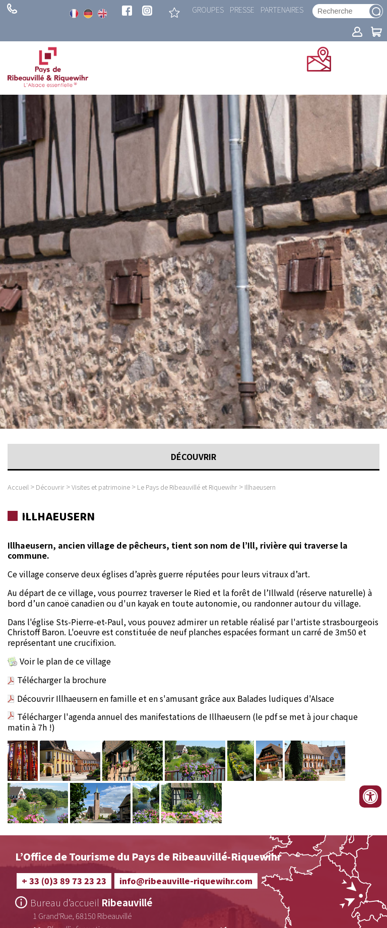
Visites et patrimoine (101, 487)
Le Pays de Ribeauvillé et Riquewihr (187, 487)
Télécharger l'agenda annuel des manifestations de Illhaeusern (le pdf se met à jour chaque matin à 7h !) (183, 721)
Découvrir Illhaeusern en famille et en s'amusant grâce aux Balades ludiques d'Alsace (171, 698)
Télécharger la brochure (61, 680)
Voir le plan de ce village (65, 661)
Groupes (208, 9)
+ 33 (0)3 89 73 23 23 (12, 9)
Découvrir (50, 487)
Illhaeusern (260, 487)
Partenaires (282, 9)
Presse (242, 9)
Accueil (18, 487)
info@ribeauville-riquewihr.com (185, 881)
